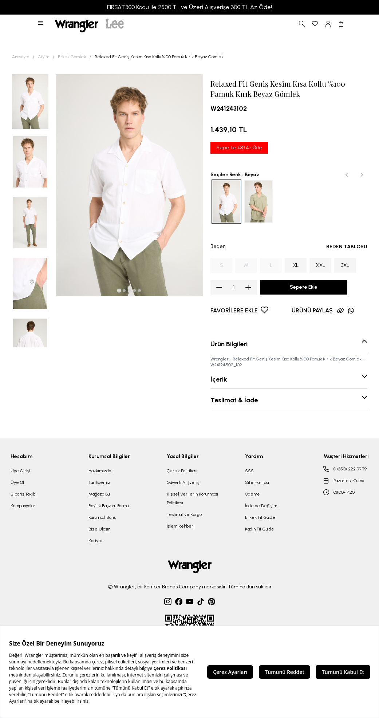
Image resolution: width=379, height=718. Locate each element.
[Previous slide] (347, 175)
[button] (41, 23)
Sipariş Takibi (23, 494)
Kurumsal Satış (102, 517)
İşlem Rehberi (180, 526)
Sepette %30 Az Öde (239, 147)
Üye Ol (17, 482)
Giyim (43, 56)
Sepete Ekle (303, 287)
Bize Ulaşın (99, 529)
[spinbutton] (234, 287)
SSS (249, 470)
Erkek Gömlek (72, 56)
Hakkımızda (99, 470)
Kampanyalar (23, 505)
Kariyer (95, 540)
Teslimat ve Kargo (184, 514)
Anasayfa (20, 56)
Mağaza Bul (99, 494)
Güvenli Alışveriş (183, 482)
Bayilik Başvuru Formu (108, 505)
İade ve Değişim (261, 505)
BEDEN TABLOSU (346, 247)
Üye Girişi (20, 470)
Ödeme (252, 494)
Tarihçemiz (99, 482)
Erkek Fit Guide (260, 517)
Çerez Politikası (182, 470)
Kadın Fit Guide (259, 529)
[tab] (119, 290)
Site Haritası (257, 482)
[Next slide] (361, 175)
